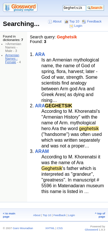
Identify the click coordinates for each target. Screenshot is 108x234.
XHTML (50, 228)
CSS (60, 228)
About (57, 21)
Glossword (91, 229)
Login (78, 25)
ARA (40, 54)
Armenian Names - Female (12, 58)
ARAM (42, 151)
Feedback (94, 21)
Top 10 (74, 21)
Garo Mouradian (23, 228)
